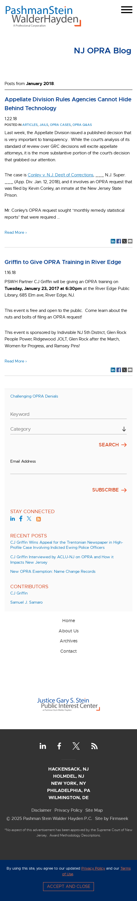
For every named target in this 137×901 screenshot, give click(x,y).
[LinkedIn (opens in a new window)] (12, 519)
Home (68, 621)
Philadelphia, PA (68, 790)
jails (43, 125)
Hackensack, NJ (68, 769)
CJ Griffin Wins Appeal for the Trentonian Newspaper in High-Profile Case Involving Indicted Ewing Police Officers (66, 545)
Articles (30, 125)
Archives (69, 641)
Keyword (19, 414)
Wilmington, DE (68, 798)
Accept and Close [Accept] (68, 886)
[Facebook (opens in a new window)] (21, 519)
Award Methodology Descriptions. (75, 835)
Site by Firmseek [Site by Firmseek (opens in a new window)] (111, 818)
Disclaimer (41, 810)
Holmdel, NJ (68, 776)
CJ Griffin (19, 593)
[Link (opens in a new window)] (68, 714)
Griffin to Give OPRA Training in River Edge (63, 262)
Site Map (94, 810)
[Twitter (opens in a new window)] (29, 519)
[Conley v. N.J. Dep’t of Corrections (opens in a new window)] (60, 175)
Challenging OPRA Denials (34, 396)
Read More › (16, 232)
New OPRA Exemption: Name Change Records (53, 571)
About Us (69, 631)
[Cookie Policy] (68, 880)
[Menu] (127, 10)
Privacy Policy (68, 810)
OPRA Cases (60, 125)
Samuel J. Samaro (26, 602)
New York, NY (68, 783)
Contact (68, 651)
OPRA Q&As (82, 125)
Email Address (23, 461)
